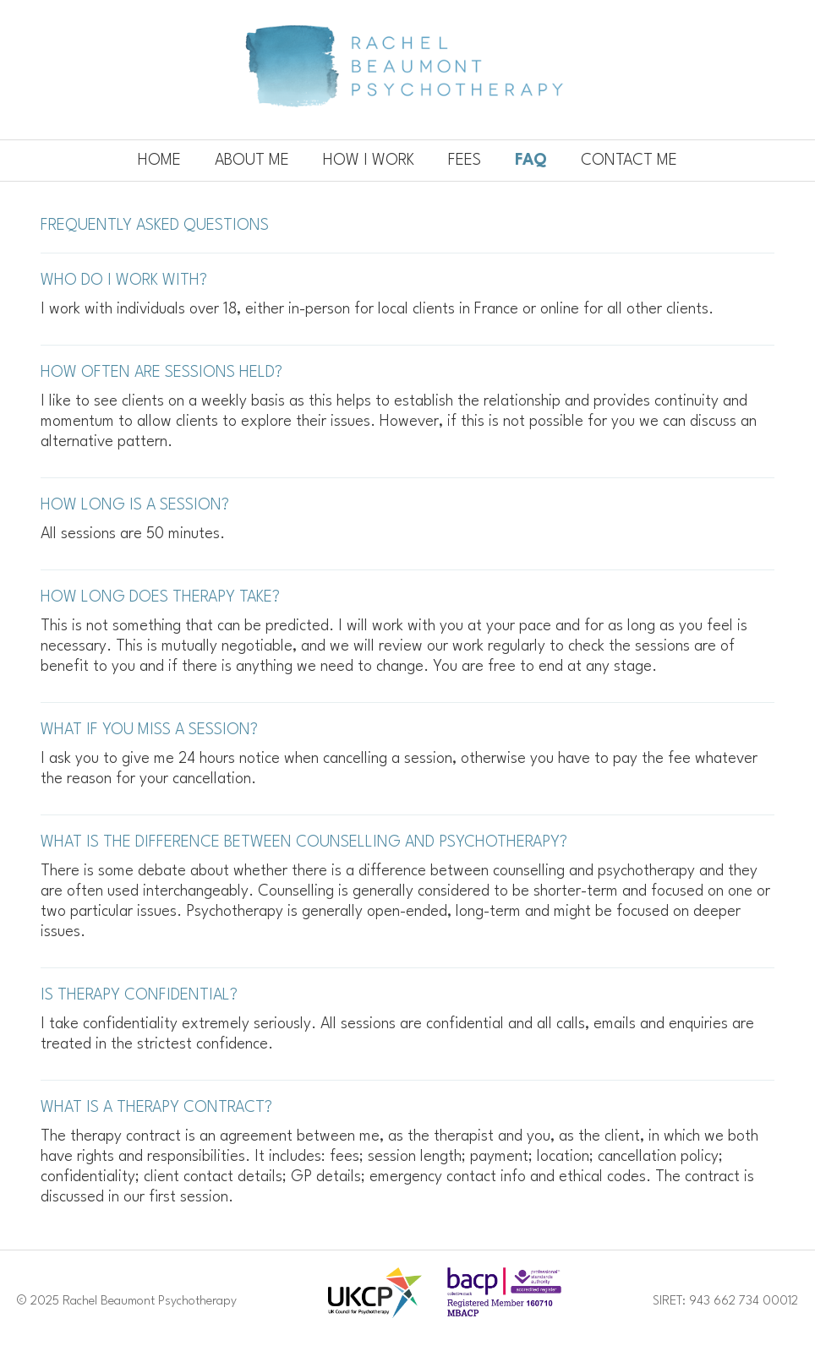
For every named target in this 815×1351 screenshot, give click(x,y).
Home (159, 160)
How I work (368, 160)
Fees (464, 160)
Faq (531, 160)
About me (252, 160)
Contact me (629, 160)
